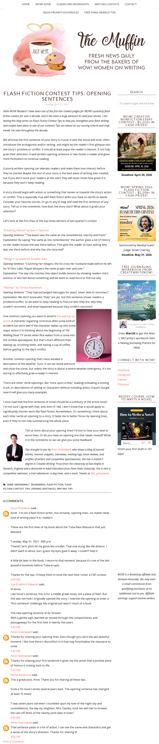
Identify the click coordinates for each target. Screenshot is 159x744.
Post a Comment (13, 741)
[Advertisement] (137, 514)
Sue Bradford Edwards (24, 584)
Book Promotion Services (61, 12)
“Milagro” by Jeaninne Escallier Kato (25, 259)
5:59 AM (15, 579)
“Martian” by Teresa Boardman (22, 287)
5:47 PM (15, 670)
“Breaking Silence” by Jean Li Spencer (26, 230)
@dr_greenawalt (100, 473)
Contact (131, 4)
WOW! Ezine (43, 4)
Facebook (124, 370)
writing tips (65, 488)
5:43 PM (15, 651)
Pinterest (123, 384)
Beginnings (38, 484)
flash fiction (55, 484)
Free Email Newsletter (99, 12)
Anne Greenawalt (61, 449)
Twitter (122, 379)
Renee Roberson (21, 675)
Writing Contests (107, 4)
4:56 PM (15, 737)
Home (26, 4)
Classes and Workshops (73, 4)
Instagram (124, 375)
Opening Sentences (43, 488)
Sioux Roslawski (20, 508)
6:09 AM (15, 718)
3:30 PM (15, 627)
